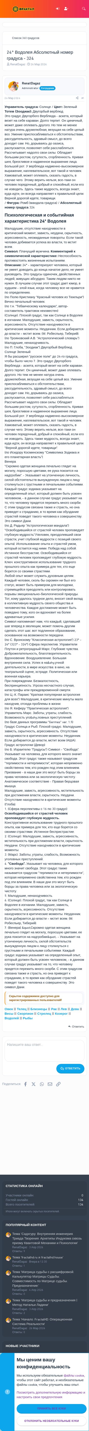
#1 (83, 98)
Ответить (78, 1026)
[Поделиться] (77, 98)
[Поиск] (83, 9)
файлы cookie (74, 1375)
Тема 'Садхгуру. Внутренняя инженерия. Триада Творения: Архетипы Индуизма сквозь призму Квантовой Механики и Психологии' (47, 1238)
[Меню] (6, 9)
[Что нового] (75, 9)
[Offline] (17, 83)
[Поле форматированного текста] (44, 1051)
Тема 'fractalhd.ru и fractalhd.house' (37, 1257)
